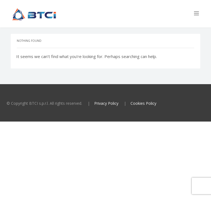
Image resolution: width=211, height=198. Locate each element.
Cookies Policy (143, 103)
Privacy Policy (106, 103)
